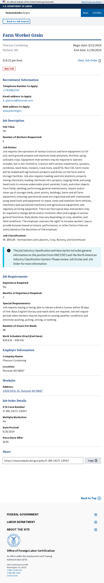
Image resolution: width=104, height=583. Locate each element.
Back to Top (88, 498)
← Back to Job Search (16, 21)
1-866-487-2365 (13, 573)
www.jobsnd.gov (12, 110)
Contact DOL (12, 575)
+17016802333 (11, 90)
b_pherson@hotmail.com (18, 100)
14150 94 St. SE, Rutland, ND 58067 (23, 390)
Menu (85, 12)
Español (97, 12)
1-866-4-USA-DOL (14, 570)
